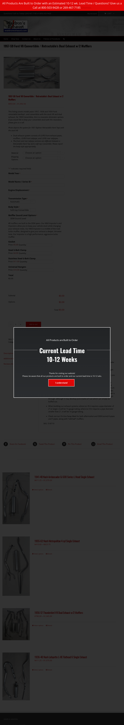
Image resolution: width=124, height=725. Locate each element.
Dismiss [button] (86, 7)
